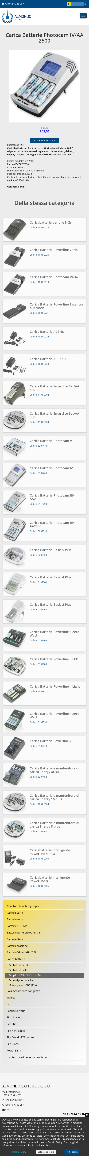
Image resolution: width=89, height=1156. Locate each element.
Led (9, 1004)
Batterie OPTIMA (17, 926)
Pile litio (11, 1024)
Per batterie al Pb (18, 970)
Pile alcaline (14, 1017)
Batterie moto (15, 919)
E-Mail (8, 1109)
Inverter (12, 997)
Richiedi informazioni (44, 140)
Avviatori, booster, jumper (23, 906)
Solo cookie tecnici (46, 1152)
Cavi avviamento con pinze (23, 991)
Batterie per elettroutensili (23, 932)
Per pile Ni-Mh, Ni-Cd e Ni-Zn (25, 975)
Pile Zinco (13, 1044)
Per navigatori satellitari (22, 980)
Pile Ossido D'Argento (20, 1037)
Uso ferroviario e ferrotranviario (27, 1057)
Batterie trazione (17, 946)
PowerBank (14, 1050)
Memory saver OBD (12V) (23, 985)
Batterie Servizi (16, 939)
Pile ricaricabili (16, 1031)
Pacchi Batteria (16, 1011)
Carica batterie (16, 959)
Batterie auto (15, 913)
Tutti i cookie (72, 1152)
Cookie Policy (19, 1151)
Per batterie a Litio (19, 965)
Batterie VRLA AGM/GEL (21, 952)
